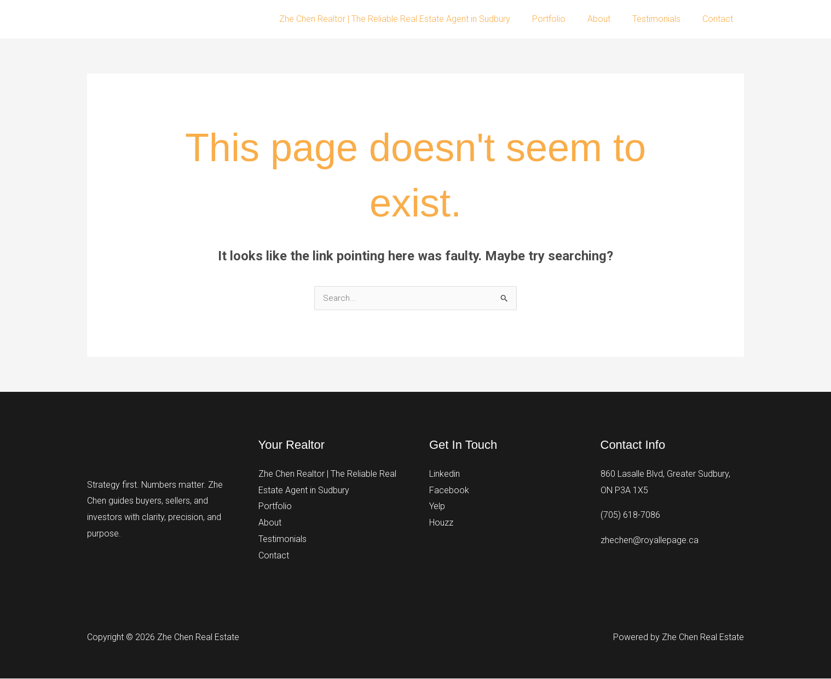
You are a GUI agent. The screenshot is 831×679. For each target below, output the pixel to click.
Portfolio (564, 19)
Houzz (441, 523)
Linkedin (444, 474)
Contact (720, 19)
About (609, 19)
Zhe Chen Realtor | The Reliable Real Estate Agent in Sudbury (414, 19)
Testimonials (663, 19)
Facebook (449, 491)
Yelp (437, 506)
